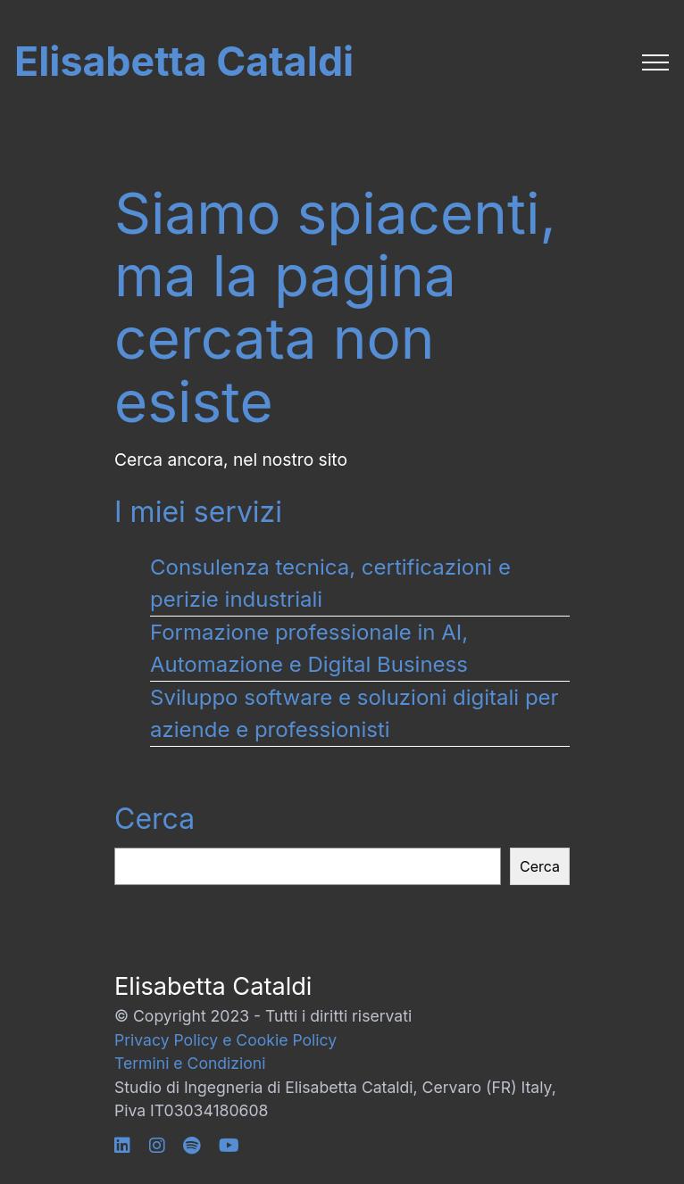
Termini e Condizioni (189, 1063)
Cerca (154, 818)
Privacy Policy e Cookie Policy (225, 1040)
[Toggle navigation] (656, 62)
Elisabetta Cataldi (184, 62)
